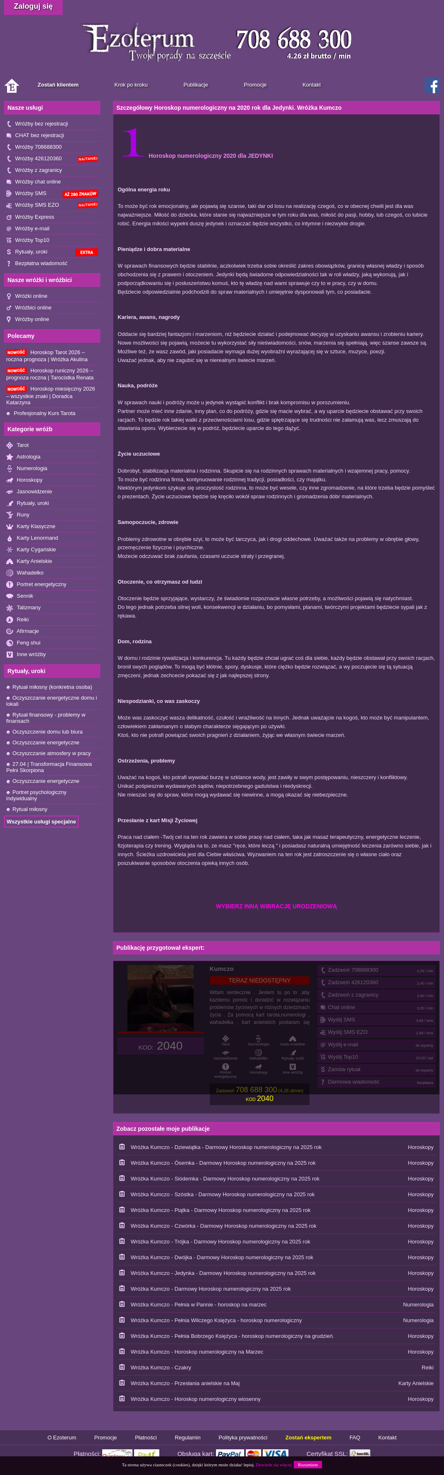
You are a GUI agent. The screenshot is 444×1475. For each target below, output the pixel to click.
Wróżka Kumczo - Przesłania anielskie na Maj (185, 1383)
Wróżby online (27, 319)
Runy (17, 515)
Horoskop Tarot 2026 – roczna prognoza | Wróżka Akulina (47, 355)
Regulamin (188, 1437)
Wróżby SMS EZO (52, 205)
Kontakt (387, 1437)
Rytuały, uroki (52, 252)
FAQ (355, 1437)
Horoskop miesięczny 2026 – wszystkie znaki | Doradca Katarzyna (50, 395)
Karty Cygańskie (31, 549)
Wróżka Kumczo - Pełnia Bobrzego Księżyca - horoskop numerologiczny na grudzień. (232, 1336)
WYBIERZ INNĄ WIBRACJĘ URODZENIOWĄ (276, 906)
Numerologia (26, 468)
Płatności (146, 1437)
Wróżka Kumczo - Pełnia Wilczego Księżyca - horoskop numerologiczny (216, 1320)
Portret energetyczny (36, 584)
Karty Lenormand (32, 538)
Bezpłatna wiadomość (36, 263)
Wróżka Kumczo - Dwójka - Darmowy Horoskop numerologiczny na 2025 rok (222, 1257)
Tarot (17, 445)
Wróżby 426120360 (52, 158)
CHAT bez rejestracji (35, 135)
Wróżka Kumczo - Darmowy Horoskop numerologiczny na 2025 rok (211, 1289)
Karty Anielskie (29, 561)
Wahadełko (24, 573)
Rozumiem (308, 1464)
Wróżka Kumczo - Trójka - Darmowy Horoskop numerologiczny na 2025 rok (220, 1241)
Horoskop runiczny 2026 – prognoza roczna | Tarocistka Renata (50, 374)
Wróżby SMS (52, 194)
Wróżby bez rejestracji (37, 124)
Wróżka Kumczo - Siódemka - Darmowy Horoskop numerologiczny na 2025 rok (225, 1179)
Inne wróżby (26, 654)
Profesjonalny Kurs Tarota (40, 413)
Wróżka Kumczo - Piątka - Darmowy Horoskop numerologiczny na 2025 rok (221, 1210)
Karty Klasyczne (30, 526)
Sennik (19, 596)
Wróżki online (26, 296)
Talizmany (23, 607)
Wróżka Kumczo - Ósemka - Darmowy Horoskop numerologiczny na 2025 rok (223, 1163)
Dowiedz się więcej (273, 1464)
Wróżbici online (29, 307)
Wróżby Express (30, 217)
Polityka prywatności (242, 1437)
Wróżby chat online (33, 182)
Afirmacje (22, 631)
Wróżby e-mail (27, 228)
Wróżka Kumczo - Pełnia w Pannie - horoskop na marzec (199, 1304)
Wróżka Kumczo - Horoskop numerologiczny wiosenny (196, 1399)
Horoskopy (24, 480)
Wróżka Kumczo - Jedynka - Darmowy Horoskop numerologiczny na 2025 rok (223, 1273)
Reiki (17, 619)
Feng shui (23, 643)
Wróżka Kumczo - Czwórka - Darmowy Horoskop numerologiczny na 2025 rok (224, 1226)
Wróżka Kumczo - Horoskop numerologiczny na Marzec (197, 1352)
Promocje (105, 1437)
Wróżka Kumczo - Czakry (161, 1367)
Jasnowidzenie (29, 491)
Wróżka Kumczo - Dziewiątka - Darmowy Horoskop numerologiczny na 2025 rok (226, 1147)
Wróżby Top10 (27, 240)
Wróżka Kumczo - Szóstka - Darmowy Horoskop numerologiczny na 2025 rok (223, 1194)
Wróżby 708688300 (34, 147)
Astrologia (23, 457)
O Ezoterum (62, 1437)
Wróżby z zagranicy (34, 170)
